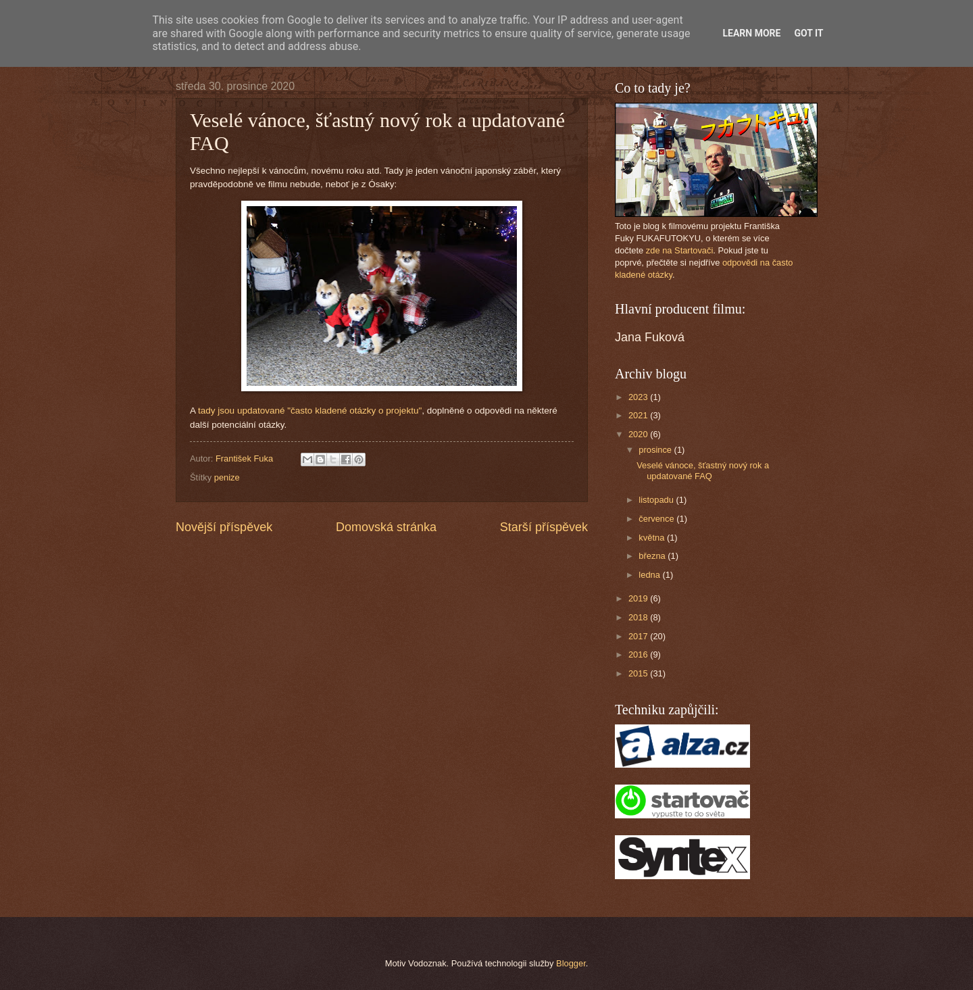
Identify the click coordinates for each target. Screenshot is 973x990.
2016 (639, 654)
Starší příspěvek (544, 527)
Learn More (751, 33)
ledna (650, 575)
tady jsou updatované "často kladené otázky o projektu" (310, 410)
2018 (639, 617)
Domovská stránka (386, 527)
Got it (808, 33)
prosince (656, 450)
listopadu (657, 500)
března (653, 556)
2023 (639, 397)
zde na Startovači (679, 250)
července (657, 519)
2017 (639, 636)
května (653, 538)
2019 (639, 598)
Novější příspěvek (224, 527)
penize (227, 477)
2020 (639, 434)
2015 (639, 673)
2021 (639, 415)
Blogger (571, 963)
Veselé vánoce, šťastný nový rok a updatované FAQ (703, 470)
